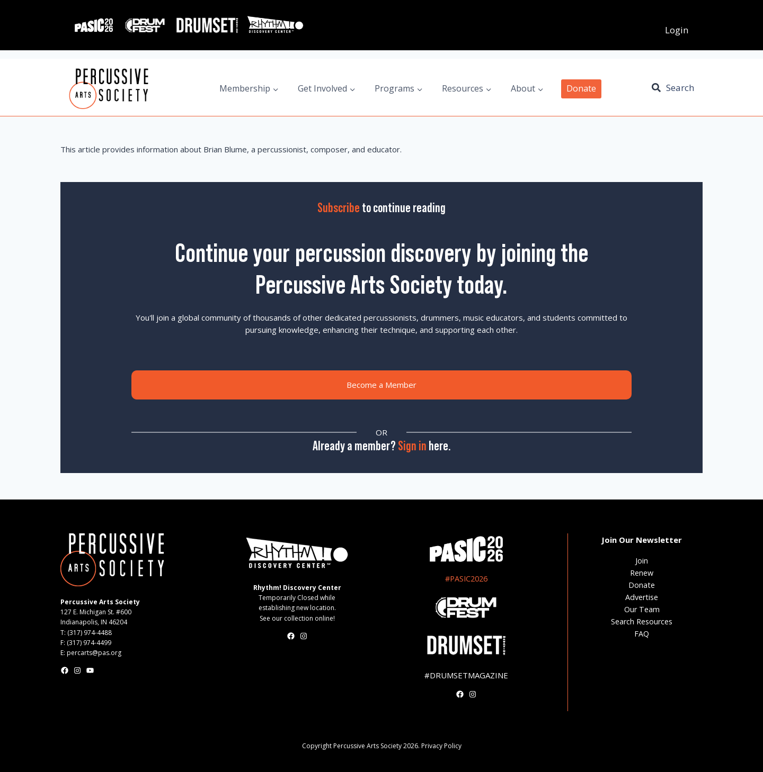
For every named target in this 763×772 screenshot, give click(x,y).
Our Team (642, 609)
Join (641, 561)
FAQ (641, 634)
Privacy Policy (441, 745)
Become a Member (381, 384)
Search (680, 87)
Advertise (641, 597)
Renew (641, 573)
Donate (581, 88)
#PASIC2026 (466, 579)
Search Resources (641, 621)
